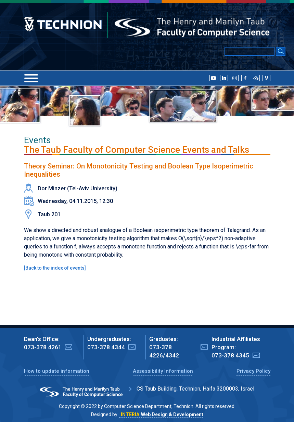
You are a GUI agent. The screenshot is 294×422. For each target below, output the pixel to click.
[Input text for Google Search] (249, 51)
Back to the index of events (55, 268)
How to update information (56, 371)
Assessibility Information (163, 371)
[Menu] (31, 78)
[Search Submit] (280, 52)
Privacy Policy (253, 371)
